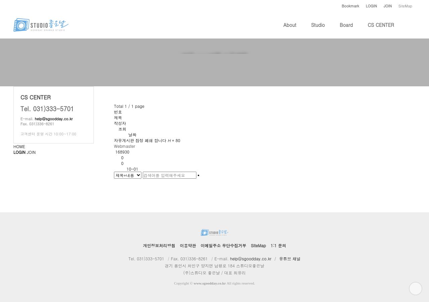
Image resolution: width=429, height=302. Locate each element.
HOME (19, 146)
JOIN (31, 152)
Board (346, 29)
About (290, 29)
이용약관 (188, 245)
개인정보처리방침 (159, 245)
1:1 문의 (278, 245)
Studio (318, 29)
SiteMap (405, 5)
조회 (122, 129)
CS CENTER (381, 29)
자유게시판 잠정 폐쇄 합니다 (147, 140)
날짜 (132, 134)
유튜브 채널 (290, 258)
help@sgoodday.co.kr (54, 118)
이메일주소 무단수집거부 (223, 245)
